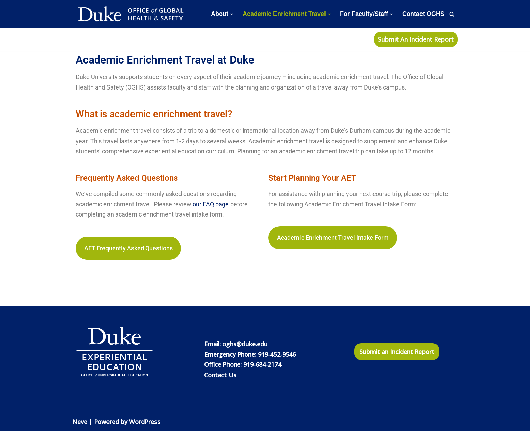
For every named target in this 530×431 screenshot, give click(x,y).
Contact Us (220, 375)
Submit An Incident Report (416, 39)
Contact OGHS (423, 13)
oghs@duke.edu (245, 344)
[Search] (451, 14)
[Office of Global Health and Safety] (131, 14)
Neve (79, 421)
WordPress (144, 421)
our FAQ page (211, 204)
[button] (231, 14)
